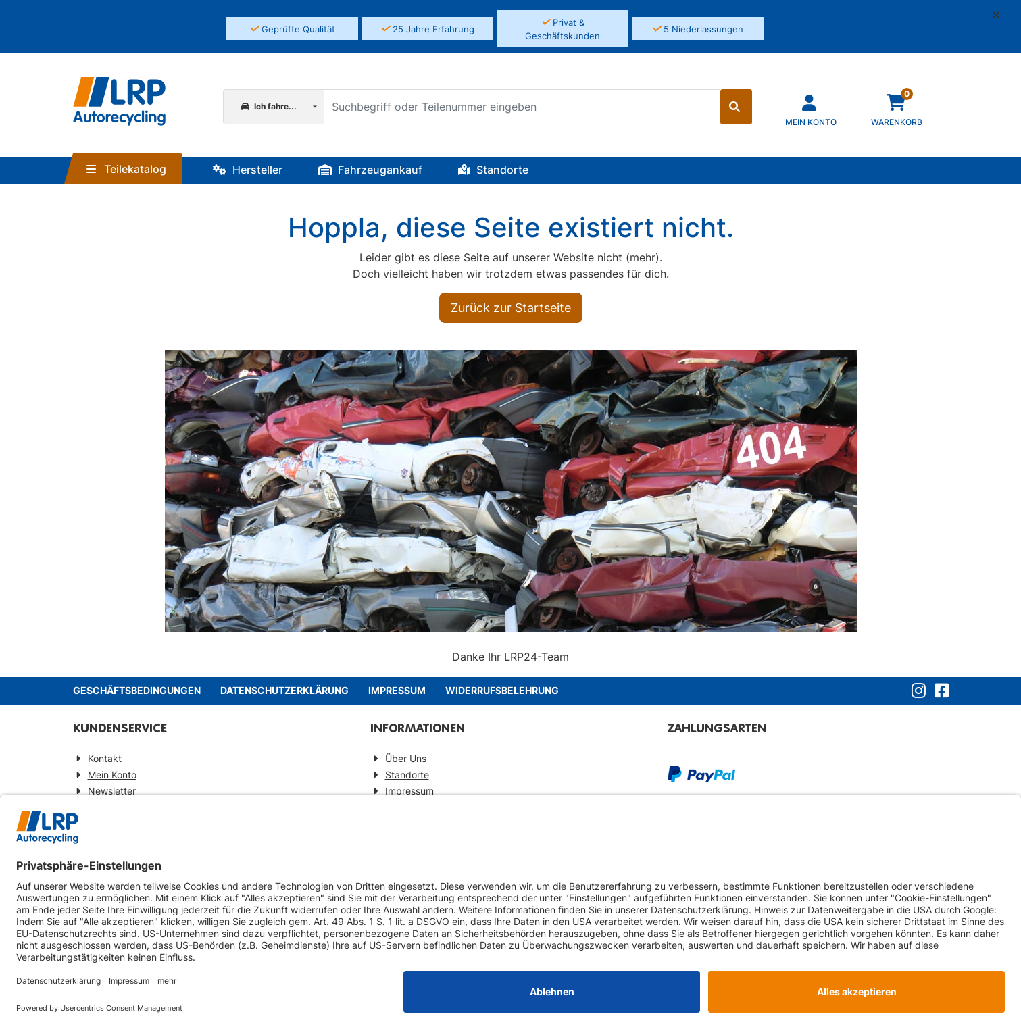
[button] (1001, 15)
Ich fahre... (269, 106)
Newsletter (112, 791)
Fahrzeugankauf (370, 169)
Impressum (397, 690)
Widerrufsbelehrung (502, 690)
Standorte (493, 169)
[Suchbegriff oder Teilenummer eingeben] (522, 106)
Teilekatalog (126, 169)
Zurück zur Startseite (511, 308)
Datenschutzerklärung (284, 690)
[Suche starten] (736, 106)
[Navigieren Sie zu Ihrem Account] (811, 109)
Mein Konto (112, 774)
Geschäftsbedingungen (137, 690)
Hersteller (247, 169)
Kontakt (105, 758)
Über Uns (405, 758)
